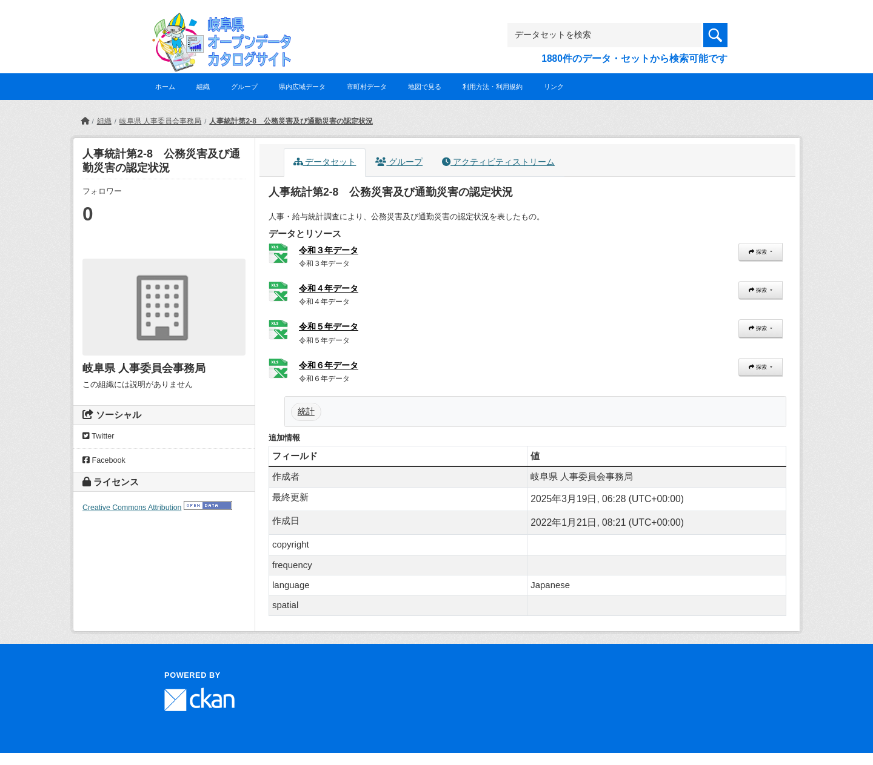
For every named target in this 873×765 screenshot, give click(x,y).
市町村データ (367, 86)
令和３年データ (328, 250)
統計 (306, 411)
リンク (554, 86)
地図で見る (424, 86)
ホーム (165, 86)
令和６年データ (328, 365)
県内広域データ (302, 86)
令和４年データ (328, 288)
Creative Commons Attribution (131, 507)
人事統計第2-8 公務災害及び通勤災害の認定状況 (290, 121)
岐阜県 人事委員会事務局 (160, 121)
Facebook (103, 460)
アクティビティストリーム (498, 162)
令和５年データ (328, 326)
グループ (244, 86)
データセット (324, 162)
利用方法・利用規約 (493, 86)
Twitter (98, 436)
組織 (203, 86)
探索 (758, 252)
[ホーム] (85, 121)
